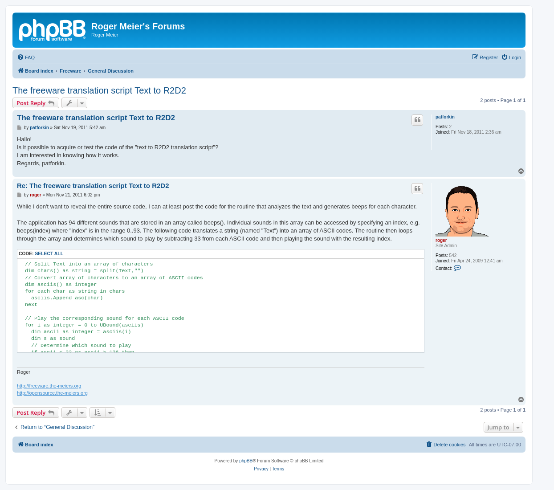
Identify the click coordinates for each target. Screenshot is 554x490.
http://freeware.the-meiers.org (49, 385)
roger (441, 240)
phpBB (246, 460)
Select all (49, 253)
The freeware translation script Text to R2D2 (99, 90)
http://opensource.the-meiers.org (52, 393)
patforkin (445, 116)
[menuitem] (26, 57)
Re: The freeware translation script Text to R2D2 (93, 185)
